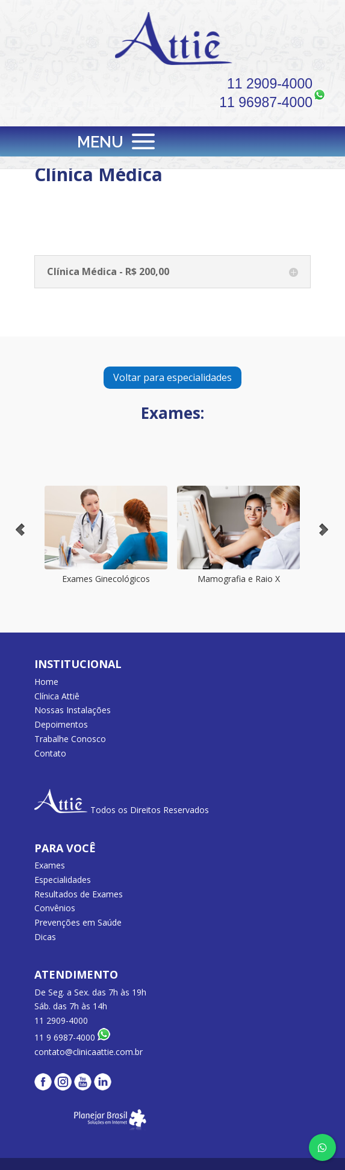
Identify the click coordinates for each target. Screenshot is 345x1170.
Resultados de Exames (78, 894)
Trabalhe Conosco (70, 738)
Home (46, 681)
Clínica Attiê (56, 696)
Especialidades (62, 879)
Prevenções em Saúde (78, 922)
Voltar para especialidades (172, 377)
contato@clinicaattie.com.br (88, 1051)
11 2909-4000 (269, 83)
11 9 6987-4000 (72, 1037)
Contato (50, 753)
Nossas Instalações (72, 710)
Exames (49, 865)
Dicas (45, 936)
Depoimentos (61, 724)
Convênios (54, 908)
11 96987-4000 (265, 102)
